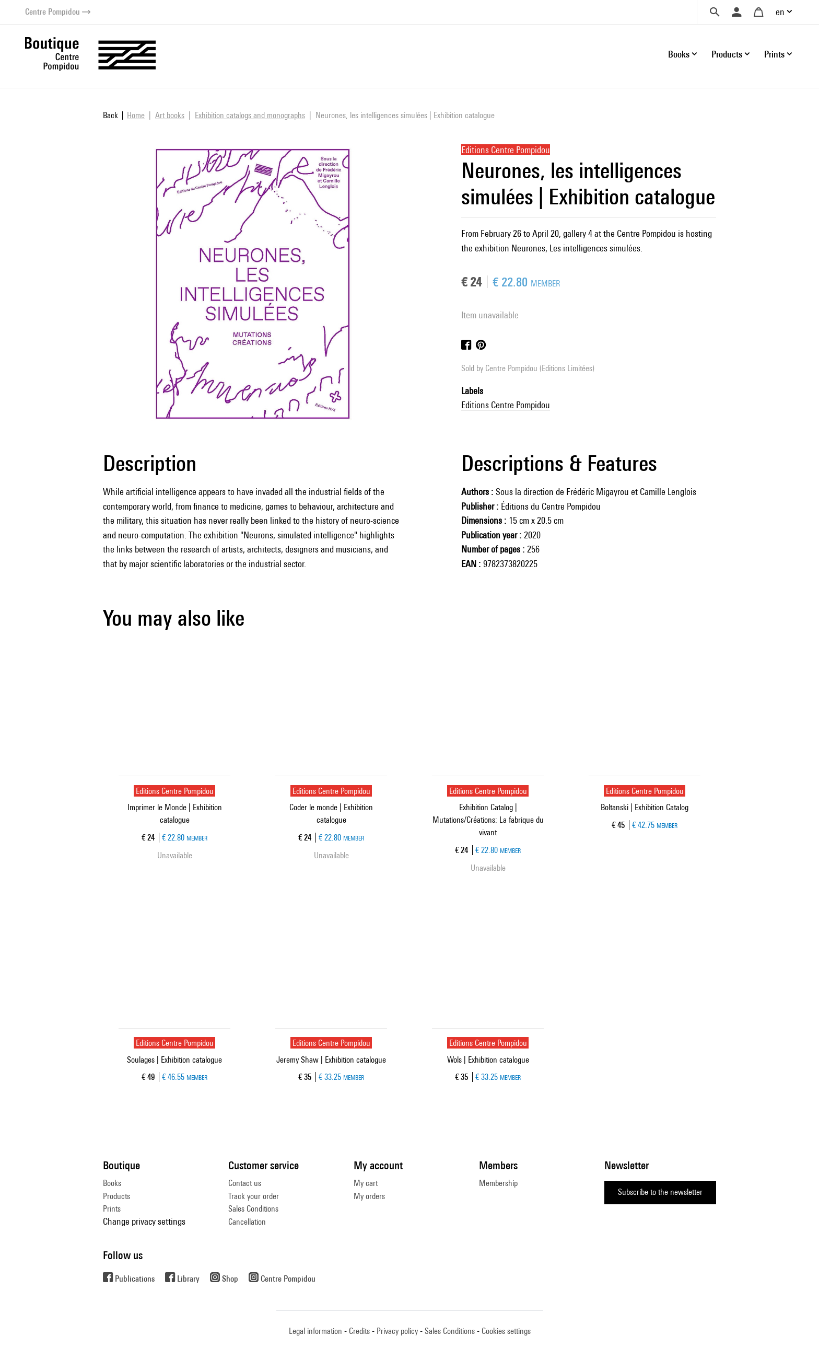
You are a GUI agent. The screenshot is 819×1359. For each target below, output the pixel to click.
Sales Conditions (253, 1209)
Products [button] (726, 54)
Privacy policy (397, 1331)
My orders (369, 1196)
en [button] (780, 11)
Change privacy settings (144, 1221)
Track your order (253, 1196)
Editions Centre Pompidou (505, 404)
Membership (498, 1183)
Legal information (315, 1331)
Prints (112, 1209)
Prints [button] (774, 54)
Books (112, 1183)
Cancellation (247, 1222)
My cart (366, 1183)
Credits (359, 1331)
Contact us (244, 1183)
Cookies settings (506, 1331)
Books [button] (678, 54)
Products (116, 1196)
